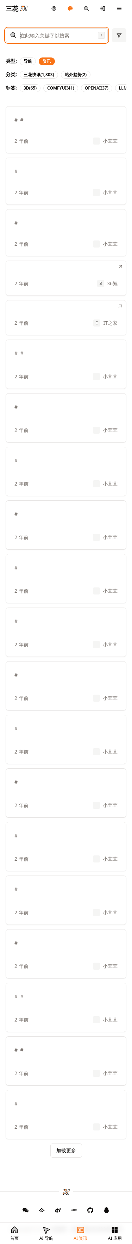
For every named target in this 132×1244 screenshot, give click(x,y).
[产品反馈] (54, 8)
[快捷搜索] (86, 8)
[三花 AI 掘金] (42, 1210)
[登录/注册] (103, 8)
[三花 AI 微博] (58, 1210)
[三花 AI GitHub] (90, 1210)
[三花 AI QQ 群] (107, 1210)
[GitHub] (26, 1210)
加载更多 (66, 1150)
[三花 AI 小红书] (74, 1210)
